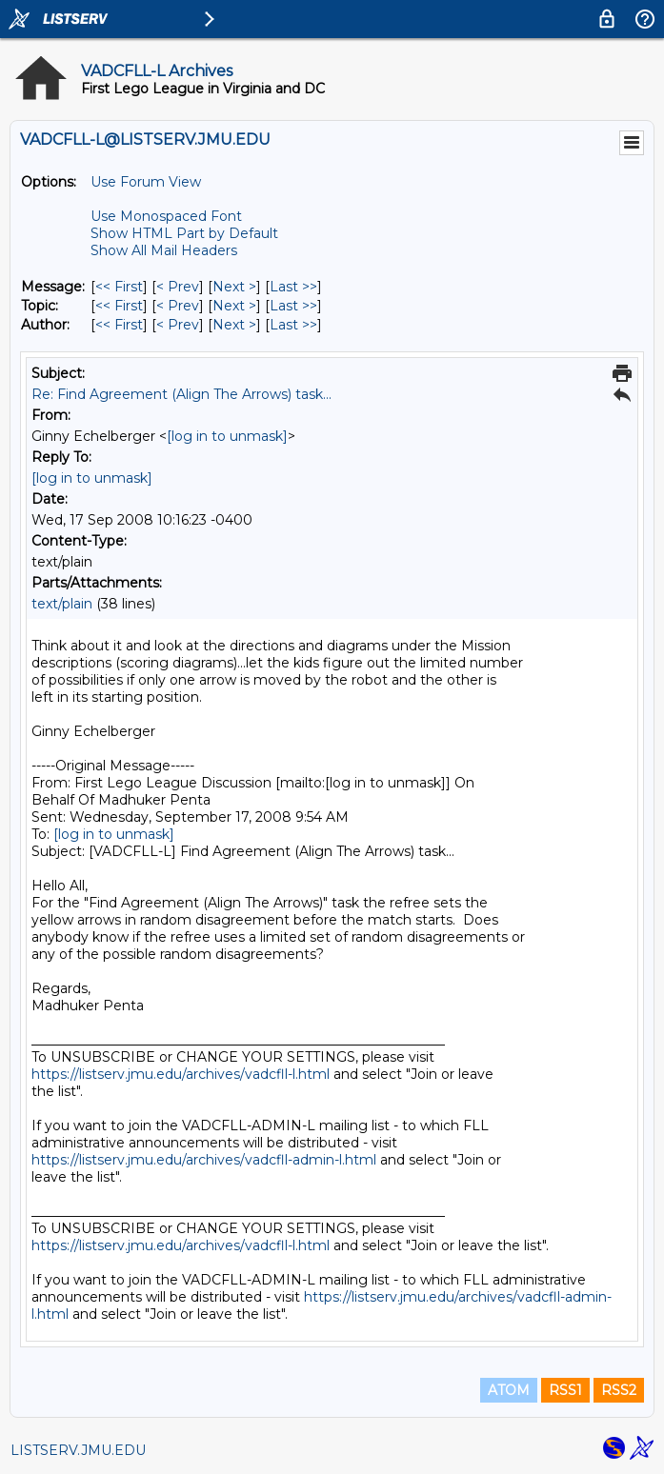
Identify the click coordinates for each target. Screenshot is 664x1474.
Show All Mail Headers (164, 250)
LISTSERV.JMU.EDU (78, 1450)
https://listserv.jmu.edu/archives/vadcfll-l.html (180, 1074)
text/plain (61, 603)
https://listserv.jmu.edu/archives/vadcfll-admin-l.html (203, 1159)
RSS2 (618, 1390)
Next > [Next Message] (234, 286)
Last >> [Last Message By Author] (293, 324)
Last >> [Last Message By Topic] (293, 305)
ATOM (509, 1390)
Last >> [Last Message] (293, 286)
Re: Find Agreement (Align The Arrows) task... (181, 394)
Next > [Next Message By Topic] (234, 305)
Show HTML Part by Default (184, 233)
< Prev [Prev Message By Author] (177, 324)
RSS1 (565, 1390)
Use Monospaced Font (166, 216)
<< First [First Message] (119, 286)
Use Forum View (146, 181)
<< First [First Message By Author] (119, 324)
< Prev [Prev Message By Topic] (177, 305)
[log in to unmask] (227, 436)
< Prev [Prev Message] (177, 286)
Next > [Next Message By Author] (234, 324)
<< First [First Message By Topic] (119, 305)
